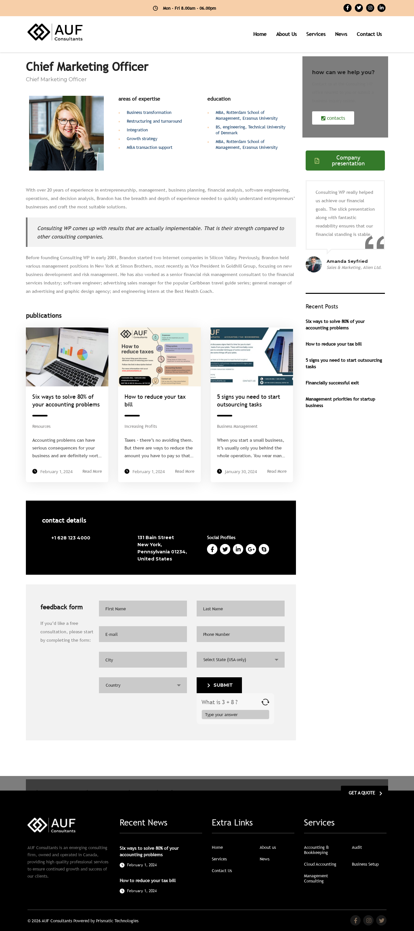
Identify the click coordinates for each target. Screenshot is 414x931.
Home (260, 34)
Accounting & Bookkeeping (316, 850)
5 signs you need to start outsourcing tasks (344, 363)
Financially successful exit (332, 382)
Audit (357, 847)
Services (315, 34)
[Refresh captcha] (265, 702)
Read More (92, 471)
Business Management (237, 426)
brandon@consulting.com (77, 549)
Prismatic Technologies (117, 920)
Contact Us (222, 870)
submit (220, 685)
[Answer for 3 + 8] (235, 714)
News (341, 34)
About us (286, 34)
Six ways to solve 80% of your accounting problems (335, 324)
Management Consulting (316, 878)
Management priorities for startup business (340, 402)
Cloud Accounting (320, 864)
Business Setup (365, 864)
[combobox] (241, 660)
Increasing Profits (141, 426)
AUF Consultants (57, 920)
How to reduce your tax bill (334, 344)
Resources (41, 426)
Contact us (369, 34)
